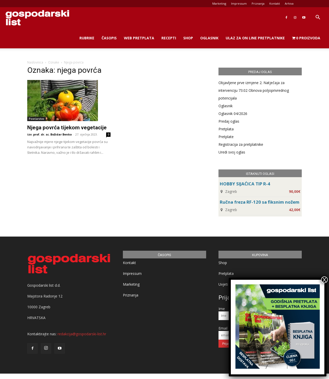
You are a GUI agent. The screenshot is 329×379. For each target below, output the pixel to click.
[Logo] (37, 17)
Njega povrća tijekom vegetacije (67, 127)
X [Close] (324, 279)
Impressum (239, 3)
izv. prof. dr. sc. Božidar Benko (49, 134)
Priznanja (258, 3)
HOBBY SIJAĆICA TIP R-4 (245, 184)
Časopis (109, 37)
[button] (318, 17)
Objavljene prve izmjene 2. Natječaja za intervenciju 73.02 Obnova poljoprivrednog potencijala (253, 90)
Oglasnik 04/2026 (232, 113)
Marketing (219, 3)
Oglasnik (209, 37)
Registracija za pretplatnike (240, 144)
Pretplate (226, 136)
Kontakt (274, 3)
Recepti (168, 37)
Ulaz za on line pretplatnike (255, 37)
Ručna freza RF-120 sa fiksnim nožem (259, 202)
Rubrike (86, 37)
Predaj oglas (228, 121)
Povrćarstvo (36, 119)
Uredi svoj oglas (231, 152)
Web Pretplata (139, 37)
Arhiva (289, 3)
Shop (188, 37)
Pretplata (226, 129)
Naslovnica (35, 62)
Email (222, 328)
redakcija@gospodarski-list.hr (82, 333)
